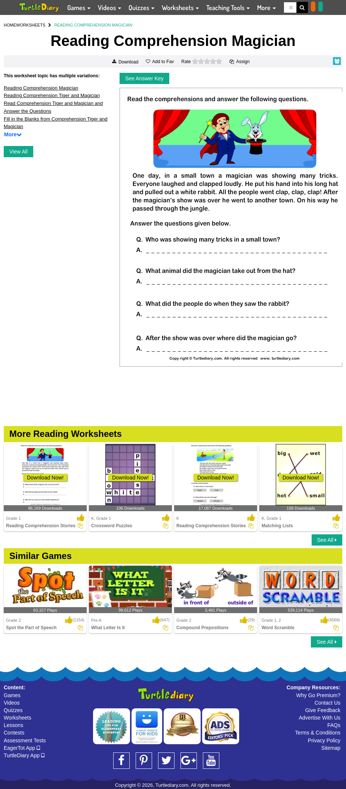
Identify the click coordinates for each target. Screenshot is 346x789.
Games (12, 695)
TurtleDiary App (24, 755)
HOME (10, 25)
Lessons (13, 725)
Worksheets (17, 718)
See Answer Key (144, 78)
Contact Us (327, 703)
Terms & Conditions (317, 733)
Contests (14, 733)
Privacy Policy (324, 740)
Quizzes (13, 710)
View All (18, 152)
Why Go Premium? (318, 695)
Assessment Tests (25, 740)
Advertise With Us (319, 718)
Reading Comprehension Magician (41, 88)
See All (327, 540)
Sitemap (330, 748)
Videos (12, 703)
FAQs (333, 725)
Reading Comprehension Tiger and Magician (52, 95)
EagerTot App (22, 748)
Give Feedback (322, 710)
